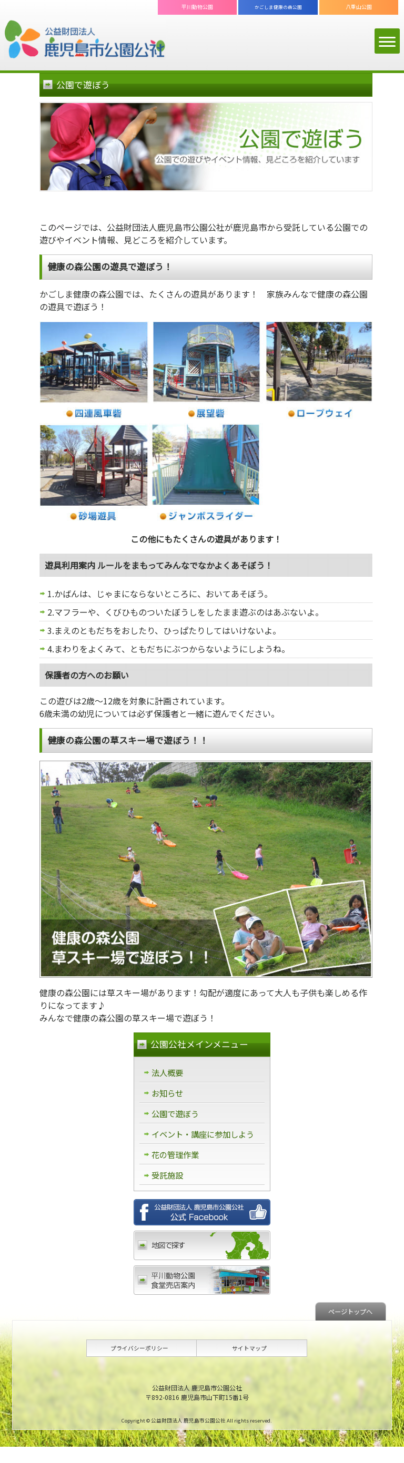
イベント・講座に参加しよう (202, 1142)
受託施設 (168, 1190)
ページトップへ (348, 1327)
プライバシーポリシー (139, 1364)
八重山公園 (359, 7)
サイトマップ (249, 1364)
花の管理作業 (177, 1169)
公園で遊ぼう (177, 1115)
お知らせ (168, 1094)
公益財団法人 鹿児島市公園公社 (85, 40)
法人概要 (168, 1073)
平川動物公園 (197, 7)
